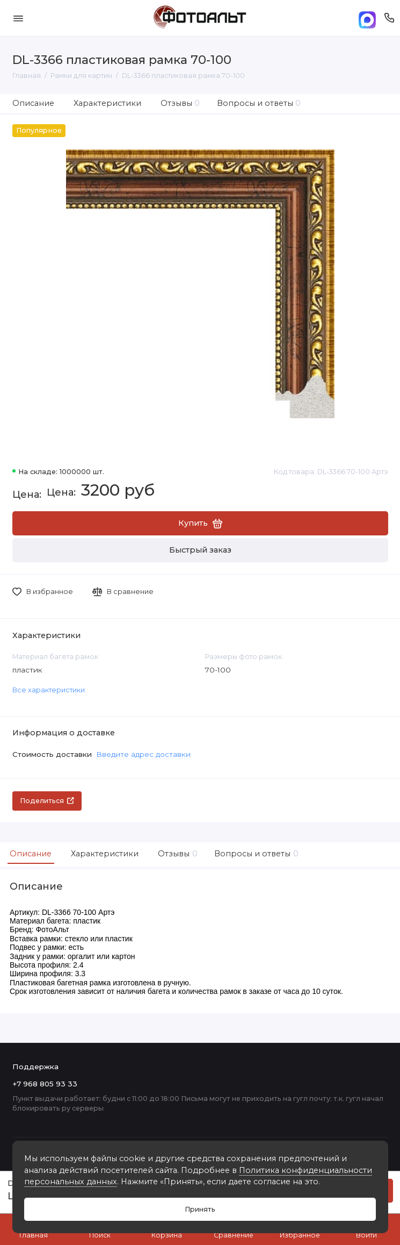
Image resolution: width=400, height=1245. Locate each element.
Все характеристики (48, 690)
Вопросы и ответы (259, 103)
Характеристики (107, 103)
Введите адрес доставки (143, 754)
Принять (200, 1209)
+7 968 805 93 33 (44, 1083)
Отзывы (180, 103)
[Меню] (18, 18)
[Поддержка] (390, 18)
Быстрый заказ (200, 550)
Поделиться (47, 801)
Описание (33, 103)
